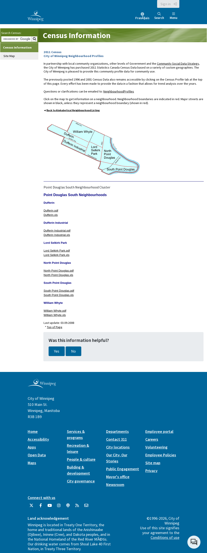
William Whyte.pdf (55, 310)
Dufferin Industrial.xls (57, 235)
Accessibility (38, 439)
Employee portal (159, 431)
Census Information (17, 47)
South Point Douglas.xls (59, 295)
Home (33, 431)
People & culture (81, 459)
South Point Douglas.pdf (59, 290)
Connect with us (41, 497)
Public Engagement (122, 468)
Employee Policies (160, 454)
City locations (118, 447)
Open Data (37, 454)
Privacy (151, 470)
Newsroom (115, 484)
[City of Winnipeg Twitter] (31, 507)
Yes (56, 351)
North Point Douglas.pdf (59, 270)
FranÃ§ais (142, 18)
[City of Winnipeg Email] (86, 507)
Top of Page (54, 327)
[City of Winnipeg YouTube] (49, 507)
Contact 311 (116, 439)
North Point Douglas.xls (58, 275)
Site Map (9, 56)
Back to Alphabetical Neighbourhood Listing (73, 110)
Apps (32, 447)
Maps (32, 462)
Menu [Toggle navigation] (173, 16)
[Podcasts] (68, 507)
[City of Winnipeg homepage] (42, 386)
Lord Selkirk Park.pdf (57, 250)
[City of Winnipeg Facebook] (40, 507)
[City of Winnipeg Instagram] (59, 507)
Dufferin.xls (51, 215)
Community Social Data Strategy (178, 64)
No (73, 351)
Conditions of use (165, 537)
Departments (117, 431)
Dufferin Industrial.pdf (57, 230)
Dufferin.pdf (51, 210)
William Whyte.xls (55, 315)
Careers (151, 439)
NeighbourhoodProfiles (118, 91)
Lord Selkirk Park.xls (56, 255)
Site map (152, 462)
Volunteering (156, 447)
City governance (81, 481)
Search (159, 16)
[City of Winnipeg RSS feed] (77, 507)
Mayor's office (117, 476)
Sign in (166, 4)
